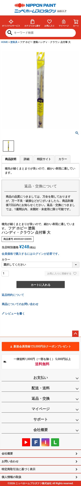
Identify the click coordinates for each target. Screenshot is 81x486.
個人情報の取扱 (11, 477)
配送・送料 (41, 388)
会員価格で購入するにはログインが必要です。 (31, 253)
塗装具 (13, 42)
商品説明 (10, 159)
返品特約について (13, 294)
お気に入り (49, 23)
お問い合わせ (10, 461)
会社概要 (40, 430)
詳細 (26, 159)
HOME (4, 42)
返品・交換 (41, 398)
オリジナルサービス (11, 23)
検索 (9, 33)
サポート (40, 419)
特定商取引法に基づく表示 (18, 469)
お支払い (40, 377)
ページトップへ (75, 334)
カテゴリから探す (32, 23)
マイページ (64, 23)
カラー (62, 159)
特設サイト (44, 159)
